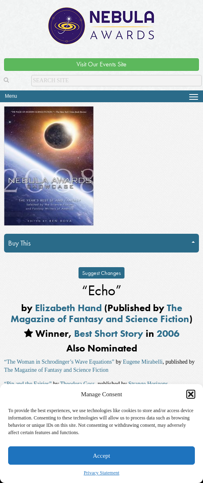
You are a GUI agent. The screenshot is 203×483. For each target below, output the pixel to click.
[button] (191, 394)
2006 (168, 333)
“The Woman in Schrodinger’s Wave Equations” (59, 362)
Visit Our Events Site (101, 64)
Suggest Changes (101, 273)
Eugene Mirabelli (143, 362)
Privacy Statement (102, 473)
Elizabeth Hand (68, 307)
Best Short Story (108, 333)
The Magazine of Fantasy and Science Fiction (100, 313)
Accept (101, 455)
